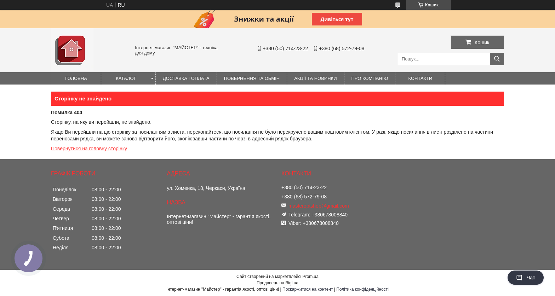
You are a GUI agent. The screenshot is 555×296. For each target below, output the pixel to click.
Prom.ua (311, 276)
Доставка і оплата (186, 78)
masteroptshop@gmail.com (318, 206)
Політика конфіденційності (362, 289)
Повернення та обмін (252, 78)
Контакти (420, 78)
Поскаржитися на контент (307, 289)
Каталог (126, 78)
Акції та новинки (315, 78)
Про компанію (369, 78)
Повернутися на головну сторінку (89, 148)
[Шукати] (497, 59)
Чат (525, 277)
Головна (76, 78)
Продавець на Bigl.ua (277, 282)
